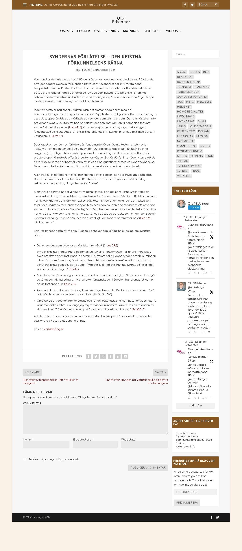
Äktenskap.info (185, 445)
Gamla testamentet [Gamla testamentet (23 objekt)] (192, 95)
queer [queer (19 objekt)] (182, 154)
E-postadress (83, 438)
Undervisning (106, 29)
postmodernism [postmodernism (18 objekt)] (189, 149)
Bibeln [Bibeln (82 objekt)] (195, 70)
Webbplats (128, 438)
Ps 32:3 (137, 308)
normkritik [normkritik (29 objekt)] (186, 139)
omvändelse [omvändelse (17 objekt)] (187, 144)
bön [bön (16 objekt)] (206, 70)
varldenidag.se (54, 327)
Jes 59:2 (112, 244)
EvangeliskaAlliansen (200, 225)
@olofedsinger (196, 286)
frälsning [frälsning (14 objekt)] (202, 85)
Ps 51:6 (73, 267)
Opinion (151, 29)
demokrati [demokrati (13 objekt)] (185, 75)
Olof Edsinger (197, 282)
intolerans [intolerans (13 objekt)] (186, 115)
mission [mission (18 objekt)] (202, 134)
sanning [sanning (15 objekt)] (196, 154)
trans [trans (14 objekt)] (196, 169)
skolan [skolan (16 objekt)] (182, 159)
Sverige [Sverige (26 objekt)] (183, 169)
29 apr (192, 289)
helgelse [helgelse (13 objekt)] (204, 100)
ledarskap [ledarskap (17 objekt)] (185, 134)
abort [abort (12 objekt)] (182, 70)
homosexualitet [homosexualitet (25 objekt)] (190, 110)
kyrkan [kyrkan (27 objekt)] (203, 129)
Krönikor (131, 29)
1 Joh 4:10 (75, 125)
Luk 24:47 (56, 134)
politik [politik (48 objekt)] (204, 144)
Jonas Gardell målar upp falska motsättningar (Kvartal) (81, 4)
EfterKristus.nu (186, 431)
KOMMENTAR (32, 402)
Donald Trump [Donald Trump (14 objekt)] (188, 80)
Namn (28, 438)
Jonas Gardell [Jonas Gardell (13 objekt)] (200, 125)
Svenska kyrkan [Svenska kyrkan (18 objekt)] (189, 164)
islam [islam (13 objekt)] (201, 120)
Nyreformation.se (187, 435)
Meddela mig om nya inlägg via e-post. (53, 457)
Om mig (66, 29)
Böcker (83, 29)
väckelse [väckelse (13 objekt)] (184, 174)
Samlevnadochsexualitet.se (194, 438)
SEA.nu (180, 441)
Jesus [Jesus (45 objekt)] (181, 125)
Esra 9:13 (70, 282)
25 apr (192, 358)
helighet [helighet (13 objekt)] (184, 105)
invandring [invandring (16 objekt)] (185, 120)
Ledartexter (100, 68)
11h (211, 230)
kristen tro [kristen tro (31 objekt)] (186, 129)
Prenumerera (187, 501)
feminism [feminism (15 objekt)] (184, 85)
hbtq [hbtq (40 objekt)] (190, 100)
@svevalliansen (197, 230)
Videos (172, 29)
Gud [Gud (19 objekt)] (180, 100)
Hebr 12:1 (145, 216)
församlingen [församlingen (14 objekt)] (188, 90)
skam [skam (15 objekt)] (210, 154)
